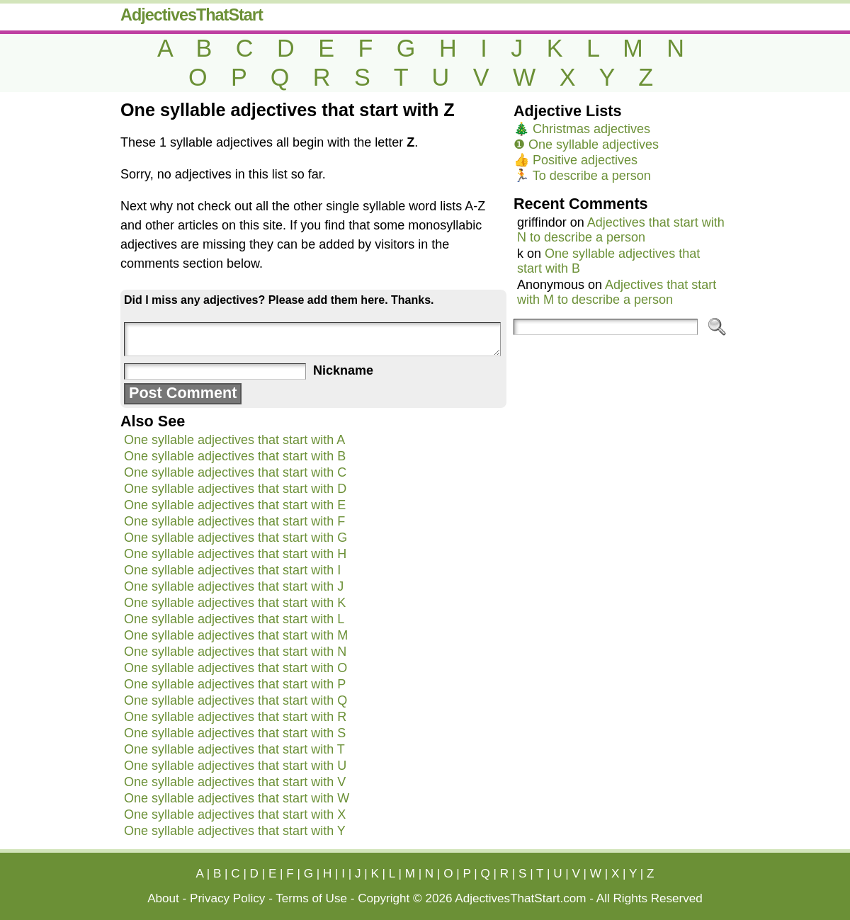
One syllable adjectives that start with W (236, 798)
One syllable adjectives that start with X (235, 814)
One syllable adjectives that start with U (235, 766)
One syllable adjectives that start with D (235, 489)
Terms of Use (311, 898)
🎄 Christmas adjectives (582, 129)
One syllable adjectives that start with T (234, 749)
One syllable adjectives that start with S (235, 733)
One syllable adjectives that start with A (234, 440)
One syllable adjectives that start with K (235, 603)
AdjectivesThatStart (191, 15)
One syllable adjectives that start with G (235, 537)
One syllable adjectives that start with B (235, 456)
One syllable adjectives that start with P (235, 684)
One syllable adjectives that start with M (236, 635)
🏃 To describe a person (582, 176)
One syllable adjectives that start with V (235, 782)
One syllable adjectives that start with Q (235, 700)
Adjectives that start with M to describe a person (616, 292)
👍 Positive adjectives (576, 160)
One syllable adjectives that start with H (235, 554)
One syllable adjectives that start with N (235, 651)
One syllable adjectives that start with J (234, 586)
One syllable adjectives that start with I (232, 570)
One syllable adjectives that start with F (234, 521)
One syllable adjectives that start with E (235, 505)
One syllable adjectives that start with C (235, 472)
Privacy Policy (227, 898)
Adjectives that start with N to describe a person (621, 229)
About (163, 898)
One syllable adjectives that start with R (235, 717)
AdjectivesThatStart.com (520, 898)
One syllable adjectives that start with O (235, 668)
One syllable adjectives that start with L (234, 619)
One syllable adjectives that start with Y (235, 831)
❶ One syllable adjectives (586, 144)
